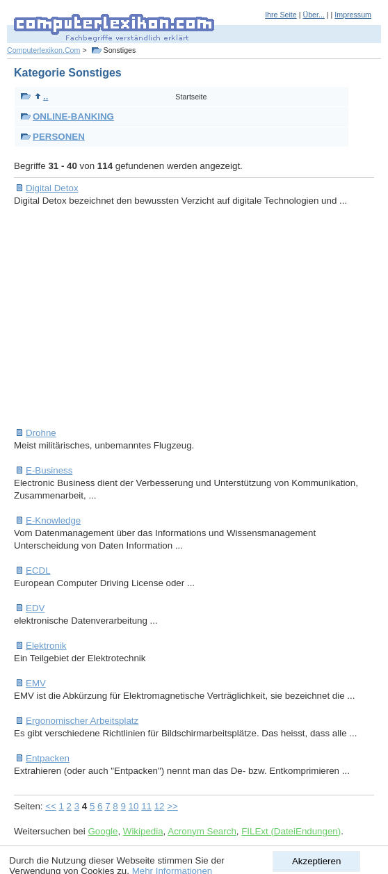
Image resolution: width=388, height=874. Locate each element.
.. (41, 96)
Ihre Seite (281, 14)
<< (50, 806)
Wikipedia (143, 831)
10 (134, 806)
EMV (36, 683)
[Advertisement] (201, 317)
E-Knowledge (53, 520)
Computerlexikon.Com (43, 50)
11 (146, 806)
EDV (35, 608)
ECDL (38, 570)
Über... (313, 14)
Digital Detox (52, 188)
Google (103, 831)
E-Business (49, 470)
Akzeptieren (316, 861)
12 (159, 806)
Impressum (352, 14)
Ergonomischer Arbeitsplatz (82, 720)
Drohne (41, 433)
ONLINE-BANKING (73, 116)
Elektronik (46, 645)
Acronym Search (202, 831)
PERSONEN (59, 136)
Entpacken (48, 758)
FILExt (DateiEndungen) (291, 831)
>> (172, 806)
